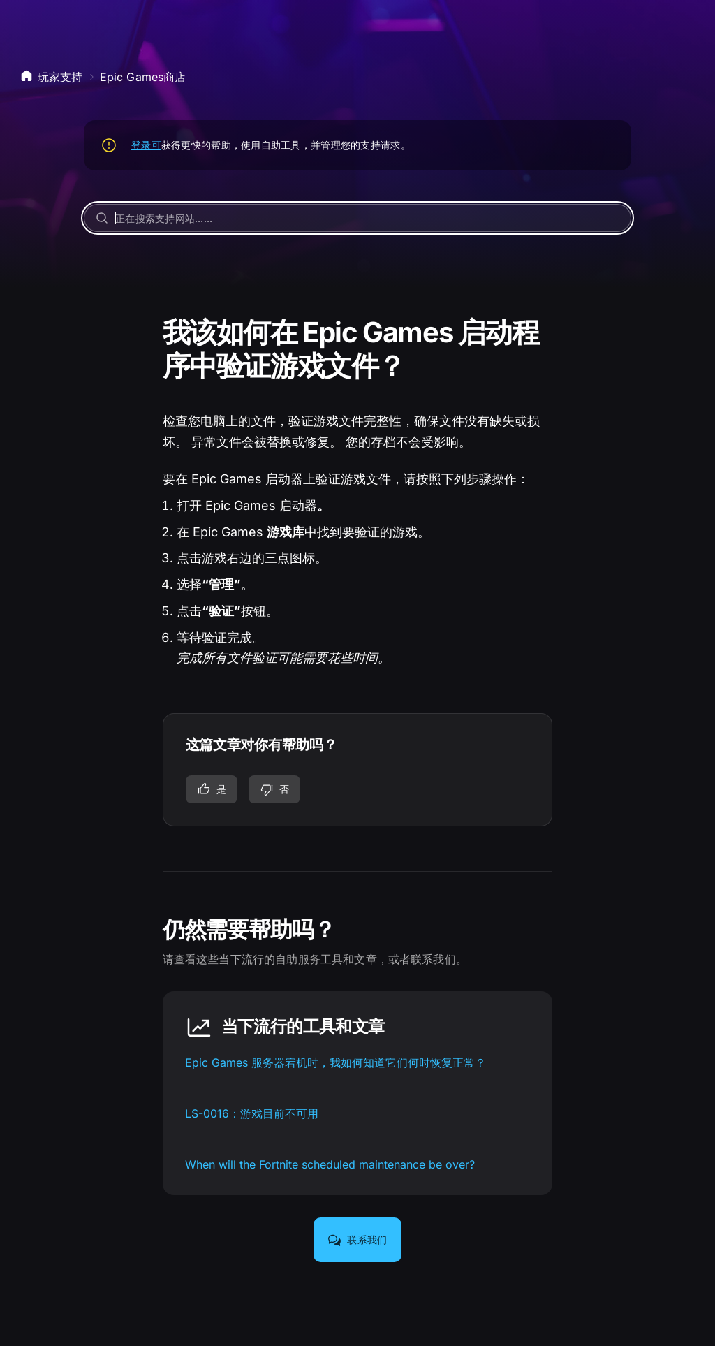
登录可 (146, 145)
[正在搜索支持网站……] (357, 218)
